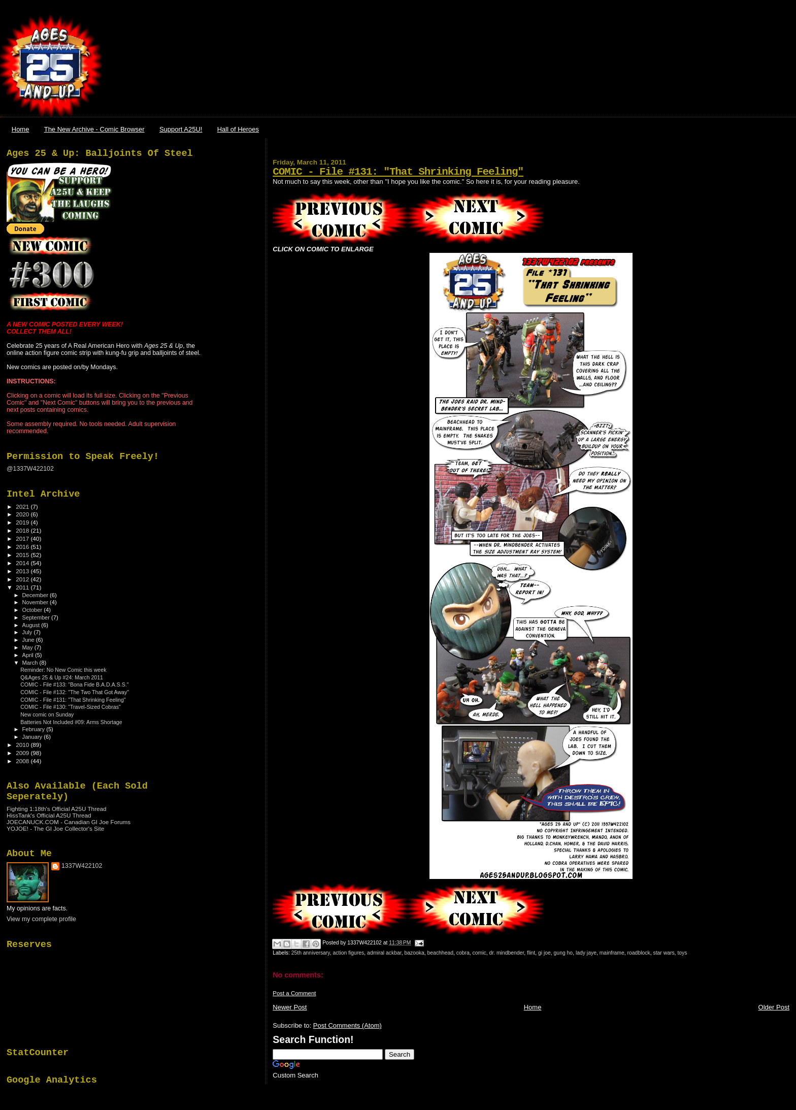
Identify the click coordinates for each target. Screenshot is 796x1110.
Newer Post (290, 1007)
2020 (23, 514)
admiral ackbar (384, 953)
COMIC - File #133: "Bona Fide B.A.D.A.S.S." (74, 684)
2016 (23, 546)
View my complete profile (41, 919)
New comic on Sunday (47, 714)
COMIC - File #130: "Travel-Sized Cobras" (70, 707)
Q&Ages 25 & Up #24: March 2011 (61, 677)
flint (531, 953)
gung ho (563, 953)
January (33, 737)
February (34, 729)
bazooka (414, 953)
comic (479, 953)
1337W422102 (81, 865)
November (36, 602)
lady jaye (586, 953)
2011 (23, 587)
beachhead (440, 953)
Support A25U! (181, 129)
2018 (23, 530)
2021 (23, 506)
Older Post (773, 1007)
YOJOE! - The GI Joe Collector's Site (55, 828)
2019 (23, 522)
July (28, 632)
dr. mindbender (506, 953)
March (31, 663)
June (29, 640)
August (32, 625)
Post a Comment (294, 993)
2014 (23, 563)
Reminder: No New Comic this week (63, 670)
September (37, 617)
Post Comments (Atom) (347, 1025)
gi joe (544, 953)
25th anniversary (310, 953)
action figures (348, 953)
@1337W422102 (30, 468)
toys (682, 953)
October (33, 610)
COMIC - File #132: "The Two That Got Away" (74, 692)
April (28, 655)
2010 (23, 744)
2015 (23, 554)
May (28, 647)
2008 (23, 761)
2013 (23, 571)
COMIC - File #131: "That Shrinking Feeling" (398, 172)
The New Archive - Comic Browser (94, 129)
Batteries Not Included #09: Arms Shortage (71, 722)
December (36, 595)
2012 (23, 579)
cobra (463, 953)
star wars (663, 953)
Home (20, 129)
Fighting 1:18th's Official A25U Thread (57, 808)
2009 (23, 752)
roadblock (638, 953)
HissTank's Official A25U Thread (49, 815)
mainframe (612, 953)
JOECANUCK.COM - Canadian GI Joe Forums (68, 822)
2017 (23, 538)
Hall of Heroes (238, 129)
